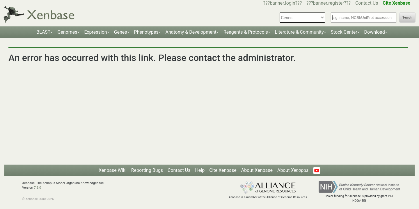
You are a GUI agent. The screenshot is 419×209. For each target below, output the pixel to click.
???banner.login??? (282, 3)
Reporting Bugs (147, 170)
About (292, 170)
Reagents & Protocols (245, 32)
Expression (95, 32)
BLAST (43, 32)
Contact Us (366, 3)
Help (200, 170)
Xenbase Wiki (113, 170)
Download (374, 32)
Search (407, 17)
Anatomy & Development (191, 32)
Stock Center (344, 32)
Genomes (67, 32)
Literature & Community (299, 32)
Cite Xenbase (223, 170)
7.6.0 (37, 188)
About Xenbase (257, 170)
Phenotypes (146, 32)
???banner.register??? (328, 3)
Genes (120, 32)
